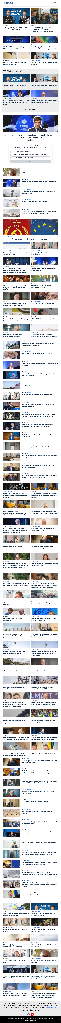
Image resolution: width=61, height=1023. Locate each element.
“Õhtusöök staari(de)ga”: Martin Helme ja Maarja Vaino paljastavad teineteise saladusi (16, 288)
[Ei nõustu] (59, 1020)
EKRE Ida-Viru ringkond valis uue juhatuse (35, 802)
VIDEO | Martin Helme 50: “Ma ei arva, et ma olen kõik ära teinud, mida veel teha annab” (16, 102)
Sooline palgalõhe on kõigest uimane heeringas (37, 395)
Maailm (38, 44)
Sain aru (27, 1020)
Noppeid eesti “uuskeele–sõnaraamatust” (35, 202)
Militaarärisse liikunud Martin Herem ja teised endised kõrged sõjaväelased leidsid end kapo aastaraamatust (43, 996)
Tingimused (33, 1020)
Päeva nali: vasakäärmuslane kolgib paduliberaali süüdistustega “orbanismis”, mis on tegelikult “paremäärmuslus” (44, 586)
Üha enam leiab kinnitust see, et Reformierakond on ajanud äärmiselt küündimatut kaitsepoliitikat (14, 705)
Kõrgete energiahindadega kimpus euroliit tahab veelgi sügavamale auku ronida (15, 722)
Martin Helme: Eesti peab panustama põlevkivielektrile (39, 842)
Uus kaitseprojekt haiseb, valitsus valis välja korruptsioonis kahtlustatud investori (15, 603)
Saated (9, 98)
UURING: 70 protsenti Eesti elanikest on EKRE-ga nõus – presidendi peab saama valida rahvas (43, 654)
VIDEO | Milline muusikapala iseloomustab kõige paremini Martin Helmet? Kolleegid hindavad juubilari (14, 271)
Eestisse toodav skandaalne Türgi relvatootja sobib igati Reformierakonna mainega (15, 496)
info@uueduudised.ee (50, 1008)
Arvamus (10, 25)
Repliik (28, 403)
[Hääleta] (30, 162)
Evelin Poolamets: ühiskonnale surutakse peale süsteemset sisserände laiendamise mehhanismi (44, 496)
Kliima (9, 632)
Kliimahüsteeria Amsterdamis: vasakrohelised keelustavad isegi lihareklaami (13, 636)
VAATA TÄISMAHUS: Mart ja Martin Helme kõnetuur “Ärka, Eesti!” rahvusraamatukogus (16, 978)
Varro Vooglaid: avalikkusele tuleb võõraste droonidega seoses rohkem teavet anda (42, 548)
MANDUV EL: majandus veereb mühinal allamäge (37, 354)
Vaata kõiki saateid (30, 109)
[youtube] (32, 1015)
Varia (9, 267)
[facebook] (28, 1015)
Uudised (38, 284)
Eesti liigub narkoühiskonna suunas (42, 304)
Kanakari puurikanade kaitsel (12, 547)
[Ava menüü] (54, 3)
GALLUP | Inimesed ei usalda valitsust (43, 754)
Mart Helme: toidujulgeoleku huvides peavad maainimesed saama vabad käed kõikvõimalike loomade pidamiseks (16, 566)
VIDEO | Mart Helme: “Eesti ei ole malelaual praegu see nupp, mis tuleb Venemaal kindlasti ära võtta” (15, 531)
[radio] (30, 151)
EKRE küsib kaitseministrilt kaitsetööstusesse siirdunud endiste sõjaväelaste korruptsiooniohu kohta (14, 513)
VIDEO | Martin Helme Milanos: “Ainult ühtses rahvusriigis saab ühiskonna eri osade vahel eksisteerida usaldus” (39, 885)
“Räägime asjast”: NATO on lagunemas (15, 85)
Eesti (37, 25)
